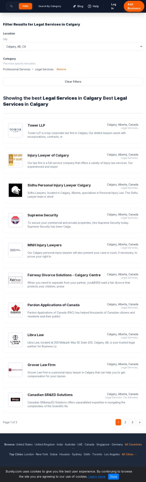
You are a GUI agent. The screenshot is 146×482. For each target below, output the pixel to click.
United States (24, 444)
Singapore (103, 444)
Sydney (77, 454)
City (5, 39)
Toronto (97, 454)
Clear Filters (73, 81)
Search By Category (49, 6)
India (60, 444)
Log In (113, 6)
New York (42, 454)
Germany (117, 444)
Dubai (53, 454)
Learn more (96, 476)
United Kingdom (45, 444)
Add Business (134, 6)
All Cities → (129, 454)
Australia (70, 444)
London (29, 454)
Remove (61, 69)
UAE (80, 444)
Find (25, 6)
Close (113, 476)
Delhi (87, 454)
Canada (89, 444)
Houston (65, 454)
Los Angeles (112, 454)
